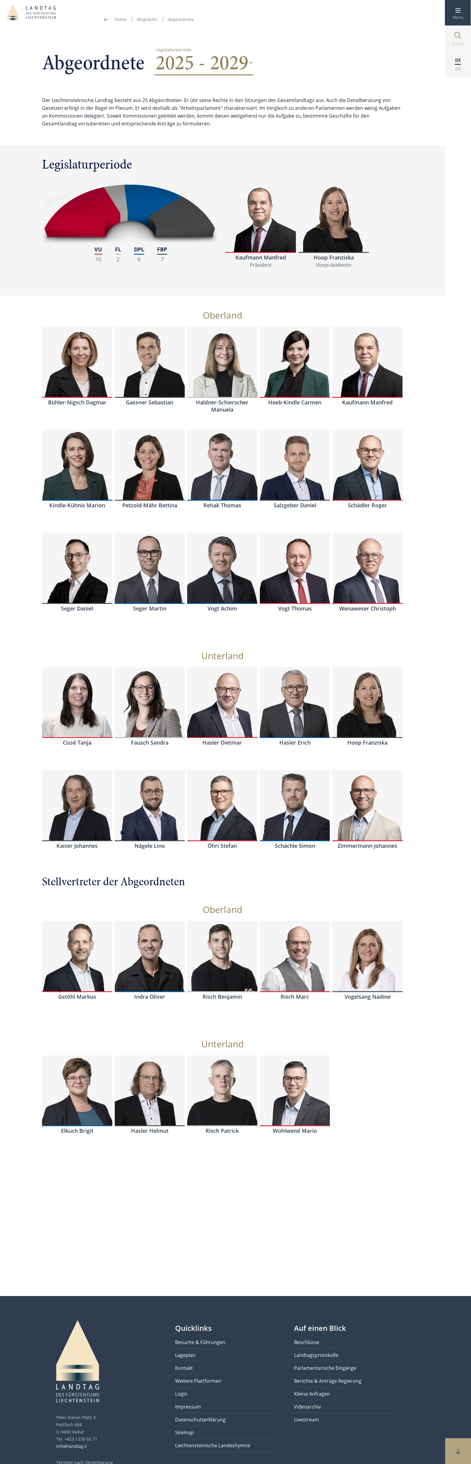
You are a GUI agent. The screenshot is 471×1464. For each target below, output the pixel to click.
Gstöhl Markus (77, 996)
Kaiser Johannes (77, 845)
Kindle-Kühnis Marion (77, 505)
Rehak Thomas (222, 505)
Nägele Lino (150, 845)
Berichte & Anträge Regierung (327, 1381)
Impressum (188, 1406)
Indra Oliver (149, 996)
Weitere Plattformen (198, 1381)
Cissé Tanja (77, 742)
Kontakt (184, 1368)
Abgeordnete (181, 19)
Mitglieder (147, 19)
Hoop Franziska (334, 257)
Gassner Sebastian (149, 402)
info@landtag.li (71, 1446)
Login (181, 1393)
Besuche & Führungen (200, 1342)
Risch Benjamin (222, 996)
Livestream (306, 1419)
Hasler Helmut (150, 1130)
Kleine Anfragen (312, 1393)
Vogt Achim (222, 608)
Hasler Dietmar (222, 742)
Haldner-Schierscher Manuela (222, 406)
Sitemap (184, 1432)
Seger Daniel (77, 608)
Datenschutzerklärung (200, 1419)
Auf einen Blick (320, 1328)
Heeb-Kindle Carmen (294, 402)
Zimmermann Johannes (367, 845)
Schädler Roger (367, 505)
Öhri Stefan (222, 845)
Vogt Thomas (295, 608)
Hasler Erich (295, 742)
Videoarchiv (307, 1406)
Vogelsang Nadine (367, 996)
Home (120, 19)
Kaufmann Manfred (260, 257)
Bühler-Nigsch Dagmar (77, 402)
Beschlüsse (306, 1342)
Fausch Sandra (150, 742)
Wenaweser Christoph (367, 608)
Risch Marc (295, 996)
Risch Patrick (222, 1130)
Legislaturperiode (173, 49)
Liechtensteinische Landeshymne (212, 1445)
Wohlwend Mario (295, 1130)
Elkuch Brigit (77, 1130)
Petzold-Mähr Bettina (149, 505)
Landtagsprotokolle (316, 1355)
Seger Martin (149, 608)
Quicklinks (193, 1328)
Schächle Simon (295, 845)
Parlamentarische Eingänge (325, 1368)
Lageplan (185, 1355)
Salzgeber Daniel (295, 505)
